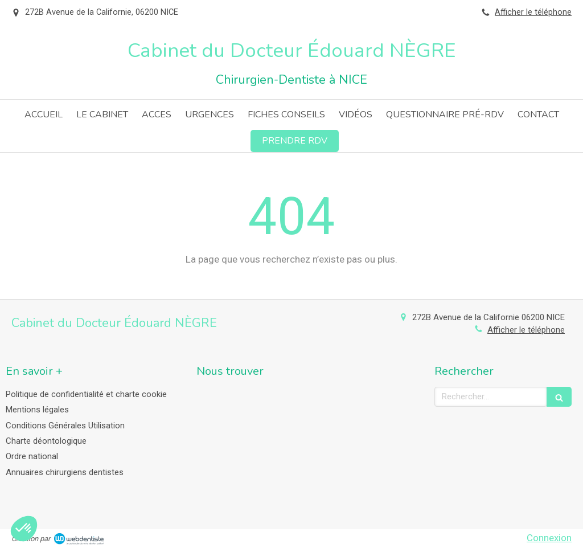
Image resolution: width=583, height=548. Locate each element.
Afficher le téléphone (533, 12)
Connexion (549, 537)
